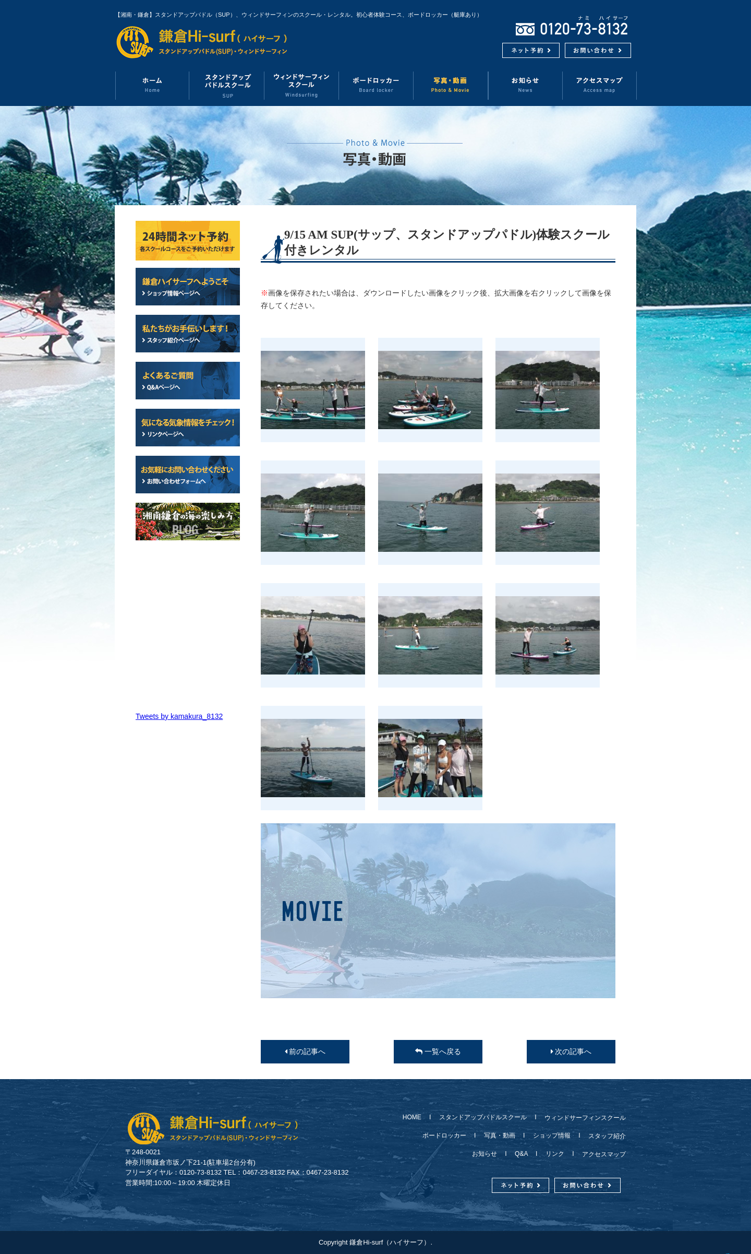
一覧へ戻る (438, 1051)
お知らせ (525, 85)
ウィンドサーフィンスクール (301, 85)
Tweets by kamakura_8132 (179, 716)
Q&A (521, 1153)
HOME (415, 1117)
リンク (555, 1153)
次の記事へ (571, 1051)
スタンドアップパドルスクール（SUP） (227, 85)
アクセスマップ (600, 85)
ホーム (152, 85)
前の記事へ (305, 1051)
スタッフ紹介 (604, 1136)
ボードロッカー (376, 85)
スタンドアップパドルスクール (483, 1117)
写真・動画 (451, 85)
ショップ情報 (552, 1135)
